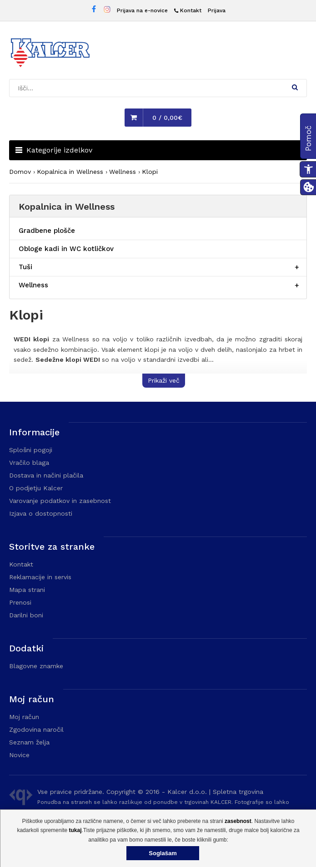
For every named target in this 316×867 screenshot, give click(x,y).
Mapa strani (27, 589)
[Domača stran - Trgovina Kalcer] (50, 54)
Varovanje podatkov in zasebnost (60, 500)
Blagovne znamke (36, 666)
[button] (295, 87)
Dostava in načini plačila (46, 475)
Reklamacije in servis (40, 577)
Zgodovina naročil (36, 729)
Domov (20, 171)
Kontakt (21, 564)
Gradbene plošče (47, 231)
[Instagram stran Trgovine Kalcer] (107, 10)
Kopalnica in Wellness (70, 171)
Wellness (122, 171)
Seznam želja (29, 742)
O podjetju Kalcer (36, 488)
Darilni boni (26, 615)
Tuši (25, 267)
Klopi (150, 171)
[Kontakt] (187, 10)
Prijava (217, 10)
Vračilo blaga (29, 462)
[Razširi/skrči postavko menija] (296, 267)
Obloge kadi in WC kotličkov (66, 249)
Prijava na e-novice (142, 10)
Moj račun (24, 716)
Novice (19, 755)
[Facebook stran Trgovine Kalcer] (93, 10)
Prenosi (20, 602)
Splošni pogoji (30, 449)
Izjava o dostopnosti (40, 513)
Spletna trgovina (238, 791)
